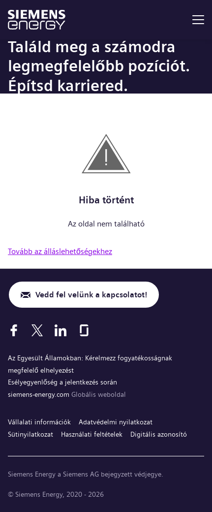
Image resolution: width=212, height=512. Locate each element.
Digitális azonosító (158, 434)
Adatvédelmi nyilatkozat (115, 422)
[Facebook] (14, 330)
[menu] (198, 19)
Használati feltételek (91, 434)
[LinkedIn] (60, 330)
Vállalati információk (39, 422)
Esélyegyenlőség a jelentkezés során (62, 382)
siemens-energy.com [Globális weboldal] (39, 394)
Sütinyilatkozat (30, 434)
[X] (37, 330)
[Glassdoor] (84, 330)
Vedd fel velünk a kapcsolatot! (91, 294)
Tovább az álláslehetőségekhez (60, 251)
